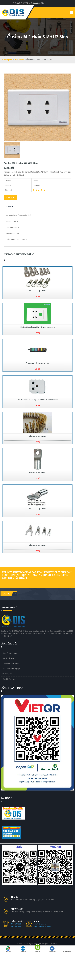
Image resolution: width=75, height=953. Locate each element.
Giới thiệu (9, 207)
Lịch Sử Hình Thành (10, 653)
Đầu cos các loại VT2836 (37, 291)
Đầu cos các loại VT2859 (37, 509)
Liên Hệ (10, 197)
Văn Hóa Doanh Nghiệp (11, 669)
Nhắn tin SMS (67, 949)
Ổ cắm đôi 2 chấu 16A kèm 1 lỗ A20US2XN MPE (37, 327)
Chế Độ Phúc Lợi (9, 679)
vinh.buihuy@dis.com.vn (43, 926)
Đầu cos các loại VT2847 (37, 472)
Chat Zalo (23, 949)
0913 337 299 (16, 926)
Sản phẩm (19, 60)
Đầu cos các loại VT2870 (37, 545)
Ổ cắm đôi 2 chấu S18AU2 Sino (21, 163)
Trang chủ (7, 60)
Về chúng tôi (7, 674)
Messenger (52, 949)
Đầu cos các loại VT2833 (37, 436)
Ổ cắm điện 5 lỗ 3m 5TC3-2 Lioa (37, 363)
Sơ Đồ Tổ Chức (8, 658)
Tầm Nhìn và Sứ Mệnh (11, 663)
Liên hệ (10, 594)
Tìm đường (8, 949)
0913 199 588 (16, 924)
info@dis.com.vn (40, 924)
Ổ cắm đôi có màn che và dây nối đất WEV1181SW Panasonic (37, 400)
